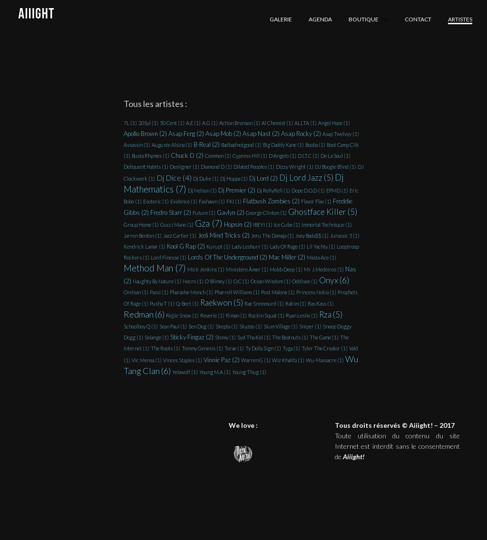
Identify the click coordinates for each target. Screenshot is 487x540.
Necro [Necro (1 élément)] (193, 281)
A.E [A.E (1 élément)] (193, 123)
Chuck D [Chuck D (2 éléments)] (187, 155)
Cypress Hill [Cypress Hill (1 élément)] (250, 156)
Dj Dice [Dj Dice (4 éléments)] (174, 177)
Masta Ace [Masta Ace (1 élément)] (321, 257)
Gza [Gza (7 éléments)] (209, 223)
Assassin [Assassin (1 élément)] (137, 145)
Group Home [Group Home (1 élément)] (141, 225)
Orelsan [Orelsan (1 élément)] (136, 292)
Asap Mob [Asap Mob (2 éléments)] (223, 133)
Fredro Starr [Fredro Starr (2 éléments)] (170, 212)
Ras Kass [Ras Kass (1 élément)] (321, 303)
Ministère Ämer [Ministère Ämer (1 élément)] (247, 269)
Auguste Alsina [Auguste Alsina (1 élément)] (172, 145)
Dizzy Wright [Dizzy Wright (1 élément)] (294, 167)
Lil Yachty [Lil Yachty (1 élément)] (321, 246)
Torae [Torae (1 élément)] (234, 348)
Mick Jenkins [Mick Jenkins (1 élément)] (205, 269)
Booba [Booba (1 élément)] (315, 145)
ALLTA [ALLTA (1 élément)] (305, 123)
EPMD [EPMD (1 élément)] (337, 190)
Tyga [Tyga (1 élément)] (291, 348)
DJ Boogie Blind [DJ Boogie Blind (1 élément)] (335, 167)
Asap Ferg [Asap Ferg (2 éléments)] (186, 133)
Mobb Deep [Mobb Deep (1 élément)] (286, 269)
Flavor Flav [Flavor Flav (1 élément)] (316, 201)
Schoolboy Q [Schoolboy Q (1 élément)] (141, 326)
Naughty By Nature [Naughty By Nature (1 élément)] (157, 281)
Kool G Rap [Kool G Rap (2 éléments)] (186, 246)
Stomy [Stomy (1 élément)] (225, 337)
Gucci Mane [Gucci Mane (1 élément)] (177, 225)
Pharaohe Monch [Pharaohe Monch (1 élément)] (191, 292)
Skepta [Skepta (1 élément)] (226, 326)
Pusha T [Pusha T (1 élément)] (162, 303)
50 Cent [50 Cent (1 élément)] (172, 123)
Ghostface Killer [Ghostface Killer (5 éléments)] (322, 212)
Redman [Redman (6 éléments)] (144, 314)
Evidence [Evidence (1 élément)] (183, 201)
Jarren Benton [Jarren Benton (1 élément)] (143, 235)
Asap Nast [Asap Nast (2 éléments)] (261, 133)
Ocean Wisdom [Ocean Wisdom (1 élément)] (271, 281)
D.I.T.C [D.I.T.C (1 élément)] (308, 156)
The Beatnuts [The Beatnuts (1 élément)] (290, 337)
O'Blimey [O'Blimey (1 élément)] (218, 281)
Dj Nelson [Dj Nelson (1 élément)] (202, 190)
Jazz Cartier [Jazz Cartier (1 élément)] (179, 235)
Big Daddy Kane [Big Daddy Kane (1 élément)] (283, 145)
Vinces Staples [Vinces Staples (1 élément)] (182, 360)
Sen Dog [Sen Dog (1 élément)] (201, 326)
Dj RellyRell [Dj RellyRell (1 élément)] (273, 190)
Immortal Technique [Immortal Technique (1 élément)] (327, 225)
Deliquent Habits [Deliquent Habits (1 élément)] (146, 167)
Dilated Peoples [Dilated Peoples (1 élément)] (254, 167)
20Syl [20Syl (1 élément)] (148, 123)
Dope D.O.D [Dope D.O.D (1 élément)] (308, 190)
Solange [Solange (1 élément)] (157, 337)
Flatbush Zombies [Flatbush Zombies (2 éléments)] (271, 201)
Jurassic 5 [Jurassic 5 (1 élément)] (345, 235)
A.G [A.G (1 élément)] (210, 123)
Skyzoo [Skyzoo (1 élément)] (250, 326)
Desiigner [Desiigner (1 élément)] (184, 167)
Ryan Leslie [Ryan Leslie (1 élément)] (302, 315)
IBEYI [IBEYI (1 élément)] (263, 225)
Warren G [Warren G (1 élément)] (256, 360)
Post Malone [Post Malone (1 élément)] (278, 292)
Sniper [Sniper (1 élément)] (310, 326)
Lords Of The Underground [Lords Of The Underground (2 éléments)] (227, 257)
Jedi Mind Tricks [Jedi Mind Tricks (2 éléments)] (224, 235)
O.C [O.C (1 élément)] (241, 281)
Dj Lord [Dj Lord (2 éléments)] (263, 178)
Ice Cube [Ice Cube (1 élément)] (287, 225)
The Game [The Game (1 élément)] (324, 337)
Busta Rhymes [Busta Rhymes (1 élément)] (150, 156)
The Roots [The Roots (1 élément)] (165, 348)
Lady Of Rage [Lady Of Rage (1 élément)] (287, 246)
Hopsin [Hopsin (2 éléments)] (238, 224)
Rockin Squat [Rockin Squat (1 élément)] (266, 315)
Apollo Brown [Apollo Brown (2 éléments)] (145, 133)
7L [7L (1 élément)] (130, 123)
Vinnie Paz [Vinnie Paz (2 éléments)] (222, 360)
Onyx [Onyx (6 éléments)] (334, 280)
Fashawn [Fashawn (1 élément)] (212, 201)
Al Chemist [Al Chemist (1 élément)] (277, 123)
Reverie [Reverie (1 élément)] (212, 315)
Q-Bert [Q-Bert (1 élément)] (187, 303)
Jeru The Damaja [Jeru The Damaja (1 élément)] (272, 235)
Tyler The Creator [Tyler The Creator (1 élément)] (325, 348)
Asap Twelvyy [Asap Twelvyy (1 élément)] (340, 134)
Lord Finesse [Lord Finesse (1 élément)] (168, 257)
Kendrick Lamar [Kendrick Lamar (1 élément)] (145, 246)
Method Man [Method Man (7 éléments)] (155, 268)
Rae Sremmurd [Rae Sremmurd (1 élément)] (264, 303)
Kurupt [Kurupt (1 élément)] (218, 246)
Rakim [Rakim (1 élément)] (295, 303)
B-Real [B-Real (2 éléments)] (207, 144)
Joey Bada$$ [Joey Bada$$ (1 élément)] (312, 235)
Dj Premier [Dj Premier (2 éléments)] (236, 190)
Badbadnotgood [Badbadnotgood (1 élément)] (241, 145)
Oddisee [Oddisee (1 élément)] (305, 281)
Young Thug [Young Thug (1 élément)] (249, 372)
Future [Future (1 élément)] (204, 213)
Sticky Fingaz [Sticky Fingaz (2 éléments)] (192, 337)
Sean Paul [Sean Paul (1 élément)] (173, 326)
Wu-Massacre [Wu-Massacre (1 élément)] (325, 360)
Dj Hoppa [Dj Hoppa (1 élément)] (234, 178)
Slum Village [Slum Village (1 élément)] (280, 326)
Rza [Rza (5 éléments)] (330, 314)
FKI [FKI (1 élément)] (234, 201)
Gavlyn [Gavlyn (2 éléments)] (230, 212)
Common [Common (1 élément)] (218, 156)
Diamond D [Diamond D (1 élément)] (216, 167)
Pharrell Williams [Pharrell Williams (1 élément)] (237, 292)
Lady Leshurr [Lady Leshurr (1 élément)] (250, 246)
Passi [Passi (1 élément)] (159, 292)
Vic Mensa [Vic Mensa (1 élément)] (147, 360)
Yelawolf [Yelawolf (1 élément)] (185, 372)
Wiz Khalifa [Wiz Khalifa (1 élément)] (288, 360)
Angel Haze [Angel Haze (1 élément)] (334, 123)
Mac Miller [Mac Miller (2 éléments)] (287, 257)
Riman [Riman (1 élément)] (236, 315)
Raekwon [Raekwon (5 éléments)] (221, 303)
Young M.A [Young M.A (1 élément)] (215, 372)
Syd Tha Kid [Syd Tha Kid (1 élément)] (254, 337)
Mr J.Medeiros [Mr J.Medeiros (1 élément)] (324, 269)
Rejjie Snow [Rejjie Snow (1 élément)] (182, 315)
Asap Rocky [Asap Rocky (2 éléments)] (301, 133)
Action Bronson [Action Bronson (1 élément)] (239, 123)
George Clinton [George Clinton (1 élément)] (266, 213)
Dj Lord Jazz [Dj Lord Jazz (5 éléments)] (306, 178)
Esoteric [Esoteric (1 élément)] (156, 201)
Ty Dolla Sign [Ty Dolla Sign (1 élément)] (263, 348)
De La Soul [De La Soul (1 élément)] (336, 156)
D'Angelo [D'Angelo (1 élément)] (282, 156)
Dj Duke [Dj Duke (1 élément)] (206, 178)
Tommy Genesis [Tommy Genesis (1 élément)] (202, 348)
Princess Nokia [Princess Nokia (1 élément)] (316, 292)
